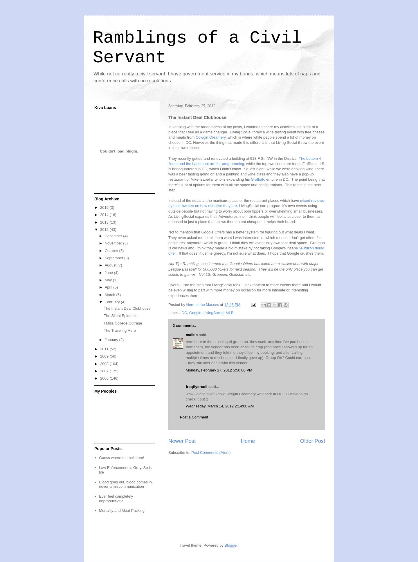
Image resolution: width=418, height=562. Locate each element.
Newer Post (182, 441)
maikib (192, 335)
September (114, 258)
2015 (105, 207)
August (111, 265)
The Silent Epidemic (120, 315)
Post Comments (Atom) (211, 452)
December (114, 236)
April (109, 287)
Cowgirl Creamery (211, 137)
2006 (105, 378)
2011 (105, 349)
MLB (229, 313)
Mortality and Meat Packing (122, 510)
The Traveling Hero (120, 330)
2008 (105, 364)
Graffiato (258, 179)
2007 (105, 371)
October (112, 251)
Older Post (312, 441)
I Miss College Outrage (123, 323)
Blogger (231, 545)
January (112, 340)
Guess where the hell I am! (121, 458)
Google (195, 313)
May (109, 280)
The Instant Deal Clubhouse (127, 308)
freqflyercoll (196, 387)
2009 (105, 356)
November (114, 243)
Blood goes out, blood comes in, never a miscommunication (126, 484)
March (110, 295)
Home (248, 441)
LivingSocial (213, 313)
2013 (105, 222)
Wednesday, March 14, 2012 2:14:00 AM (220, 406)
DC (184, 313)
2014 (105, 215)
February (113, 302)
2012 (105, 229)
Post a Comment (194, 417)
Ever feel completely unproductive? (116, 498)
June (109, 273)
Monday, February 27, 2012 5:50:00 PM (219, 370)
